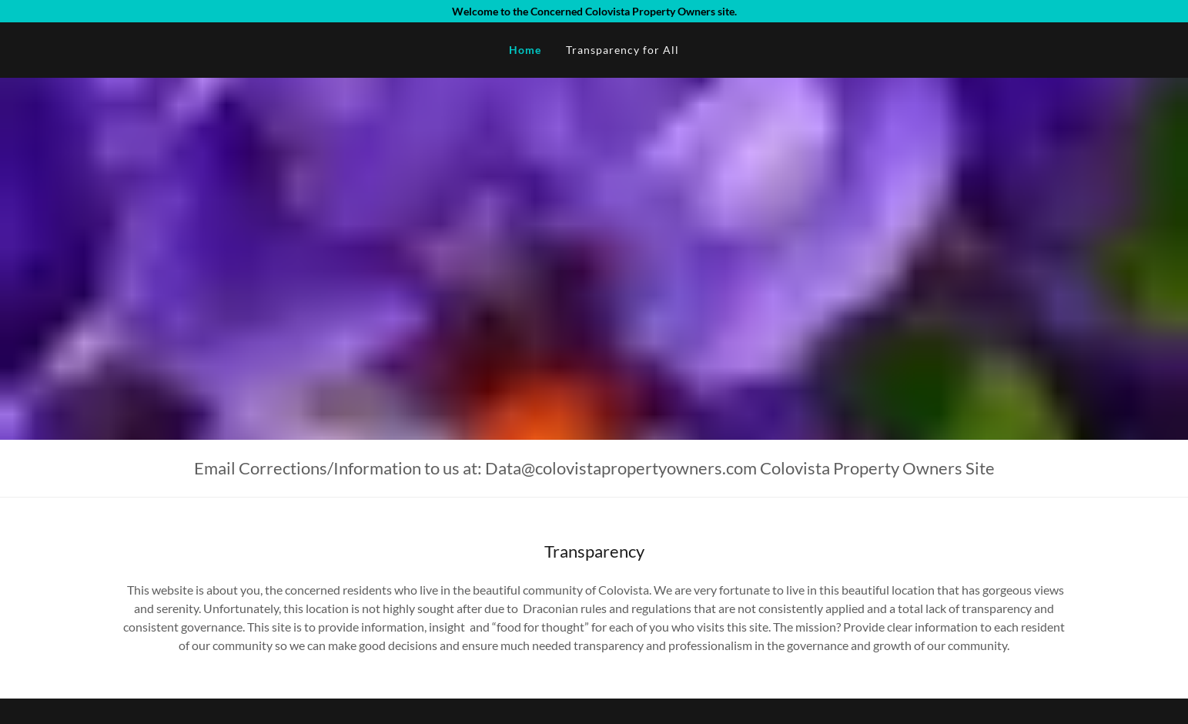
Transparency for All (622, 49)
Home (525, 49)
